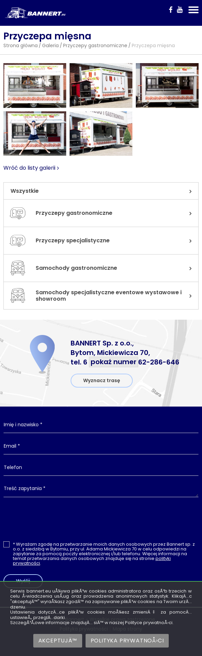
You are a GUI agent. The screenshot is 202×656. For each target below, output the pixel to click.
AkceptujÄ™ (57, 640)
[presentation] (101, 519)
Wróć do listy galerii (29, 168)
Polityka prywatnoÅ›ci (127, 640)
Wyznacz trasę (101, 380)
